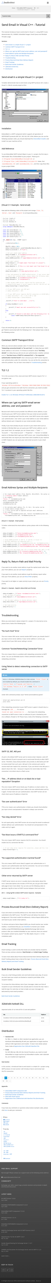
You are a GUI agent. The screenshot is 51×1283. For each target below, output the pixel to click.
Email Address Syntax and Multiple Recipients (19, 53)
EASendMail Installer (39, 139)
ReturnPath (28, 576)
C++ (38, 8)
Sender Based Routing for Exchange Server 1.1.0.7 (16, 1242)
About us (38, 1280)
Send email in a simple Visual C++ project (18, 45)
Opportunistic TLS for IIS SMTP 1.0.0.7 (12, 1236)
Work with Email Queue (12, 1095)
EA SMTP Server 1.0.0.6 (8, 1197)
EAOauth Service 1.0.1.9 (8, 1216)
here (6, 1109)
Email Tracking (9, 62)
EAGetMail (27, 926)
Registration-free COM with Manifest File (26, 1045)
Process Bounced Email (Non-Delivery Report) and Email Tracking (25, 1092)
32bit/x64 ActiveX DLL (11, 66)
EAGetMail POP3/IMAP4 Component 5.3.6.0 (14, 1204)
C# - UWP (6, 1150)
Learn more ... (5, 1255)
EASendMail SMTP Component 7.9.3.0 (12, 1210)
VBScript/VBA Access (9, 1145)
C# (4, 1130)
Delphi (5, 1140)
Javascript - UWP (8, 1153)
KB (34, 8)
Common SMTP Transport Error (14, 47)
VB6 (5, 1137)
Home (13, 8)
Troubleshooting (10, 58)
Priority (46, 581)
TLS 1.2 (7, 49)
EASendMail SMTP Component (24, 8)
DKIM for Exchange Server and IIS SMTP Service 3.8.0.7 (18, 1229)
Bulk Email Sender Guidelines (14, 64)
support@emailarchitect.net (10, 1176)
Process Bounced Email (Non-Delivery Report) (19, 60)
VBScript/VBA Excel (8, 1144)
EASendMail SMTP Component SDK (16, 1090)
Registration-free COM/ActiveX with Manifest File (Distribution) (24, 1097)
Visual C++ (6, 1139)
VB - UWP (6, 1151)
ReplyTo (24, 569)
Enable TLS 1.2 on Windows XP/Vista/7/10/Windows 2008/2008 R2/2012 (23, 394)
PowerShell (6, 1135)
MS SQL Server (7, 1142)
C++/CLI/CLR (7, 1134)
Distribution (9, 69)
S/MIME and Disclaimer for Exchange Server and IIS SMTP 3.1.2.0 (21, 1248)
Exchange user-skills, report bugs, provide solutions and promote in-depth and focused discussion (24, 1185)
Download (7, 1157)
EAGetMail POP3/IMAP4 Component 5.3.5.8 (14, 1223)
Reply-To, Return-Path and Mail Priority (17, 56)
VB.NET (5, 1132)
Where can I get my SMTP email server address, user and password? (26, 51)
